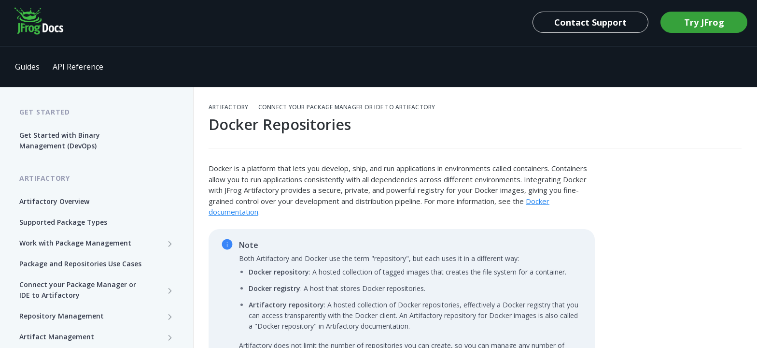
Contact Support (590, 22)
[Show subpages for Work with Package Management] (170, 243)
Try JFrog (704, 22)
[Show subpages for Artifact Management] (170, 337)
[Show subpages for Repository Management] (170, 316)
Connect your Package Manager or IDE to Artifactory (346, 107)
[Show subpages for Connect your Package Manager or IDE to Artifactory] (170, 290)
